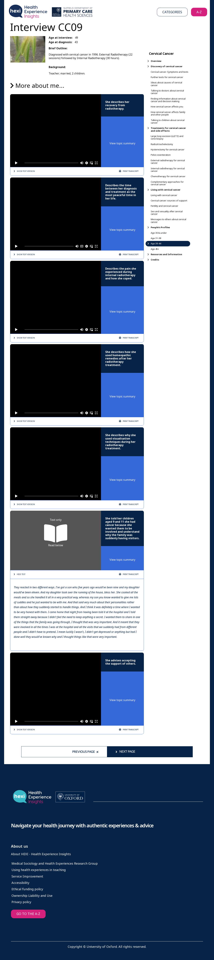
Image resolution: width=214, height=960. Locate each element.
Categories (172, 12)
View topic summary (122, 143)
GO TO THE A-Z (28, 914)
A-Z (199, 12)
